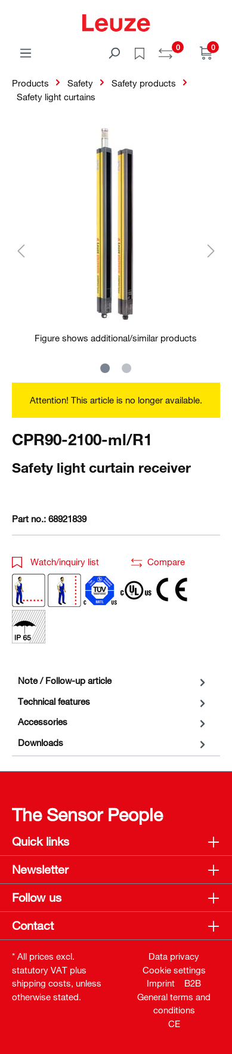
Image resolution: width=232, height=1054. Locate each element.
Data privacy (174, 956)
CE (174, 1023)
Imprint (161, 983)
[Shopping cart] (206, 52)
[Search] (114, 52)
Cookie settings (174, 969)
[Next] (211, 250)
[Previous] (21, 250)
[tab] (113, 680)
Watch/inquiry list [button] (55, 561)
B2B (192, 983)
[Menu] (25, 52)
